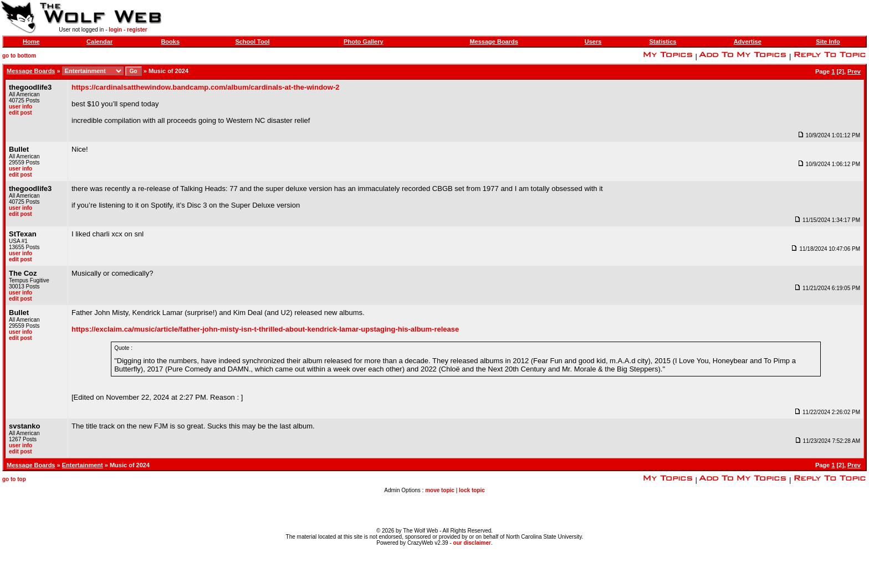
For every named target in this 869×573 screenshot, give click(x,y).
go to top (14, 479)
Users (593, 41)
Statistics (662, 41)
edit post (20, 113)
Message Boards (493, 41)
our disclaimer (472, 543)
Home (31, 41)
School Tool (252, 41)
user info (20, 107)
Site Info (828, 41)
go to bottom (19, 56)
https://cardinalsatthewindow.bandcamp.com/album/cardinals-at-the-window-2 (205, 87)
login (115, 30)
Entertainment (82, 465)
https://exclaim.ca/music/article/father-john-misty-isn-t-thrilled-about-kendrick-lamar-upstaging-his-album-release (265, 329)
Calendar (99, 41)
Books (170, 41)
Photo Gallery (364, 41)
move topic (439, 490)
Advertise (747, 41)
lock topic (472, 490)
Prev (854, 71)
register (137, 30)
